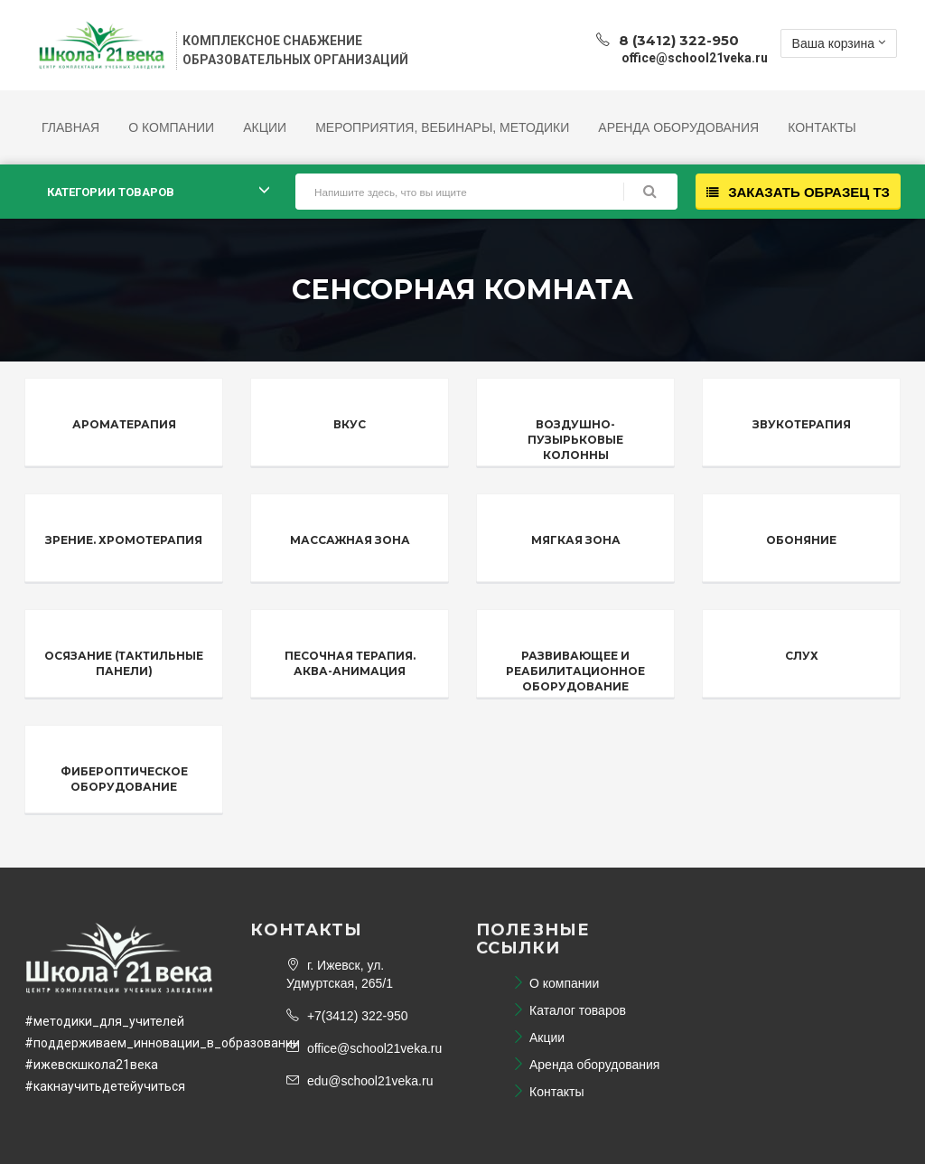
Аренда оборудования (678, 127)
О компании (171, 127)
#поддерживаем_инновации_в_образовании (162, 1043)
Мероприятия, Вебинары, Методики (442, 127)
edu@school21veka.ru (359, 1081)
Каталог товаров (569, 1010)
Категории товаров (110, 192)
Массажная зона (350, 540)
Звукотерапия (801, 424)
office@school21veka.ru (364, 1048)
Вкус (349, 424)
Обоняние (801, 540)
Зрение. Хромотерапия (123, 540)
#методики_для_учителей (104, 1021)
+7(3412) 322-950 (347, 1016)
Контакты (822, 127)
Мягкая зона (576, 540)
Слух (801, 655)
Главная (70, 127)
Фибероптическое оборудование (124, 779)
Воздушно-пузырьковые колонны (575, 440)
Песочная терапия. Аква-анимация (350, 663)
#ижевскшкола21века (91, 1064)
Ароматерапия (124, 424)
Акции (264, 127)
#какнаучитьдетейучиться (104, 1086)
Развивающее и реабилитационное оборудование (575, 671)
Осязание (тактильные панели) (123, 663)
